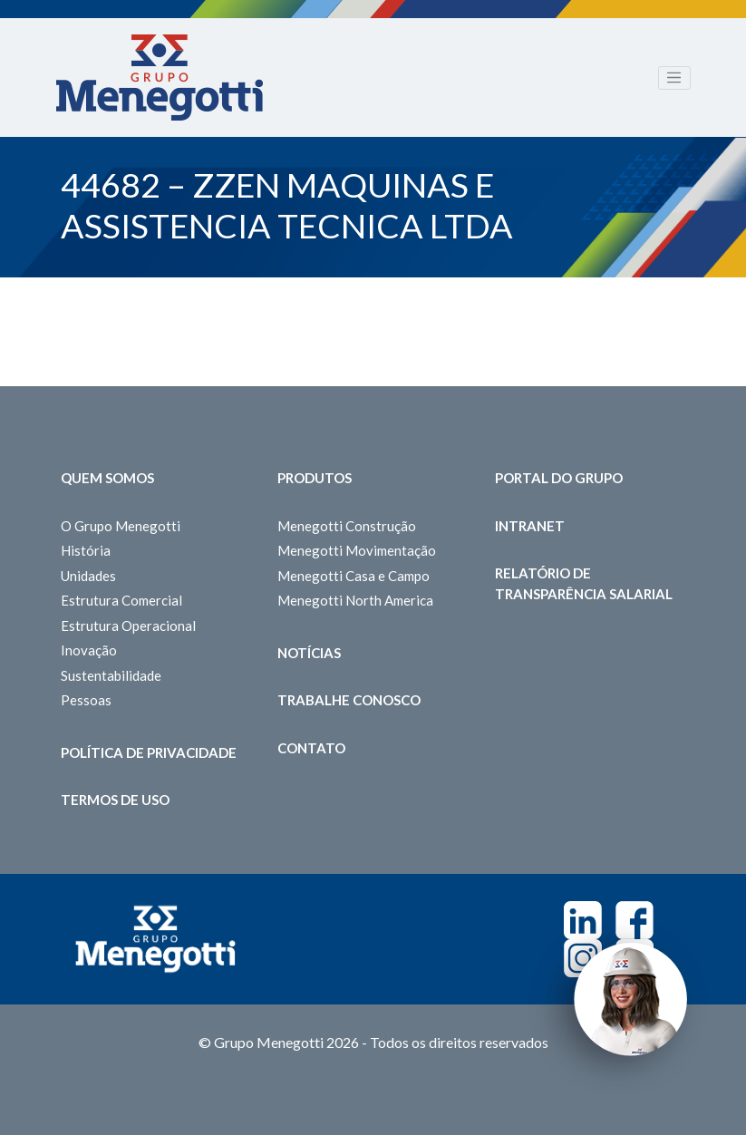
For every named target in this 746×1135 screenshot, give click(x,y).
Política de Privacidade (149, 752)
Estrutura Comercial (121, 600)
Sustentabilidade (111, 675)
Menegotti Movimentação (356, 550)
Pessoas (86, 700)
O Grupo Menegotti (120, 526)
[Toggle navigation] (674, 78)
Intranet (530, 526)
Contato (311, 748)
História (86, 550)
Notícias (309, 653)
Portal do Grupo (559, 478)
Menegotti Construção (346, 526)
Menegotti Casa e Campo (353, 576)
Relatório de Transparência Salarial (584, 583)
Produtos (314, 478)
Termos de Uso (115, 799)
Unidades (88, 576)
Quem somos (107, 478)
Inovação (89, 650)
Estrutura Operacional (128, 625)
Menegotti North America (355, 600)
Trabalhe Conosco (349, 700)
